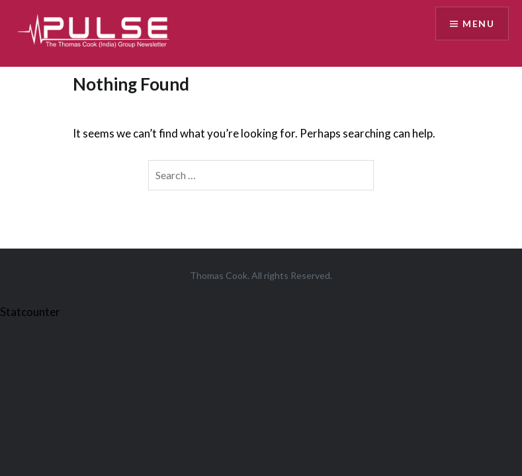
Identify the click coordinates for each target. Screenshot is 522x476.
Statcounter (30, 312)
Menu (478, 23)
